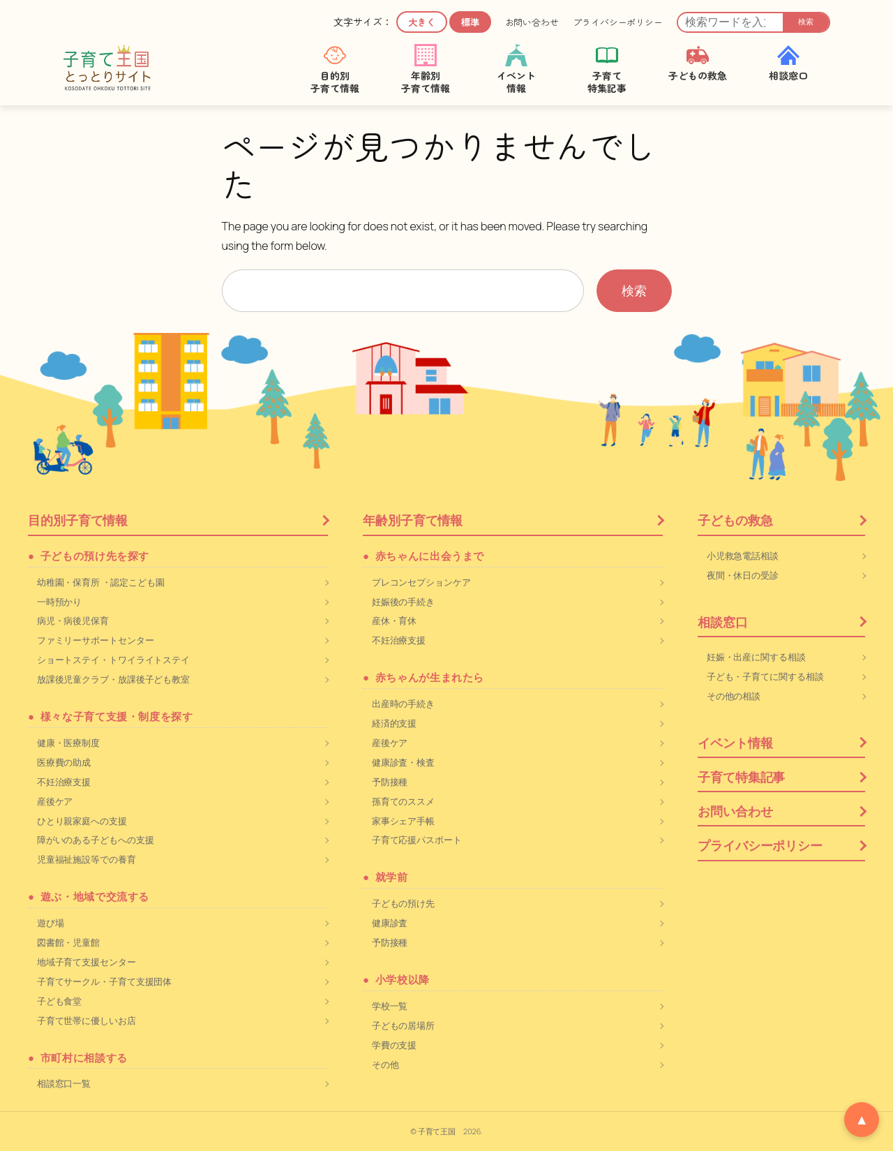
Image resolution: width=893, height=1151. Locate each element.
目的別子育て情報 (78, 520)
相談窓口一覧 (64, 1083)
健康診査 (390, 922)
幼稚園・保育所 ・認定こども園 (101, 582)
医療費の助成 (64, 762)
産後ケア (55, 801)
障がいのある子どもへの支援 (95, 839)
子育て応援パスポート (417, 839)
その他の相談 (733, 696)
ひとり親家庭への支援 (82, 821)
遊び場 (50, 922)
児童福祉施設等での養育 (86, 859)
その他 (385, 1064)
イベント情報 (735, 742)
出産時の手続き (403, 703)
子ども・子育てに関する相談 (765, 676)
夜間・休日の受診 (743, 575)
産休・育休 (394, 620)
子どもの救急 (735, 520)
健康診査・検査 (403, 762)
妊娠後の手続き (403, 601)
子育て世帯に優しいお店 (86, 1020)
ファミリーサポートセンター (95, 640)
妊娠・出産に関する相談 (756, 657)
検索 (805, 21)
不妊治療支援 (64, 781)
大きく (421, 22)
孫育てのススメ (403, 801)
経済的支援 (394, 723)
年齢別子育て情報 (413, 520)
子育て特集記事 (741, 776)
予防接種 (390, 781)
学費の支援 (394, 1045)
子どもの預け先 (403, 903)
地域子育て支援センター (86, 962)
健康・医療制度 (68, 742)
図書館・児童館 (68, 942)
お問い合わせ (532, 22)
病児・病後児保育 (73, 620)
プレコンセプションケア (421, 582)
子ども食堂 (59, 1001)
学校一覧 (390, 1006)
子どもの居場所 (403, 1025)
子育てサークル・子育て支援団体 (104, 981)
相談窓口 (723, 622)
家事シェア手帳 (403, 821)
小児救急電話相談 (743, 555)
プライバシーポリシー (618, 22)
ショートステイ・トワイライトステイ (113, 659)
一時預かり (59, 601)
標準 (470, 22)
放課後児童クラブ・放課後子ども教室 (113, 679)
